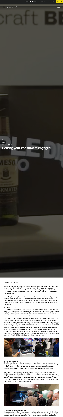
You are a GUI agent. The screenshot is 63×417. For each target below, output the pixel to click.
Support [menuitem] (43, 1)
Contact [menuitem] (59, 1)
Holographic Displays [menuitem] (31, 1)
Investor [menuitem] (51, 1)
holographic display (25, 381)
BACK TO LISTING (11, 282)
